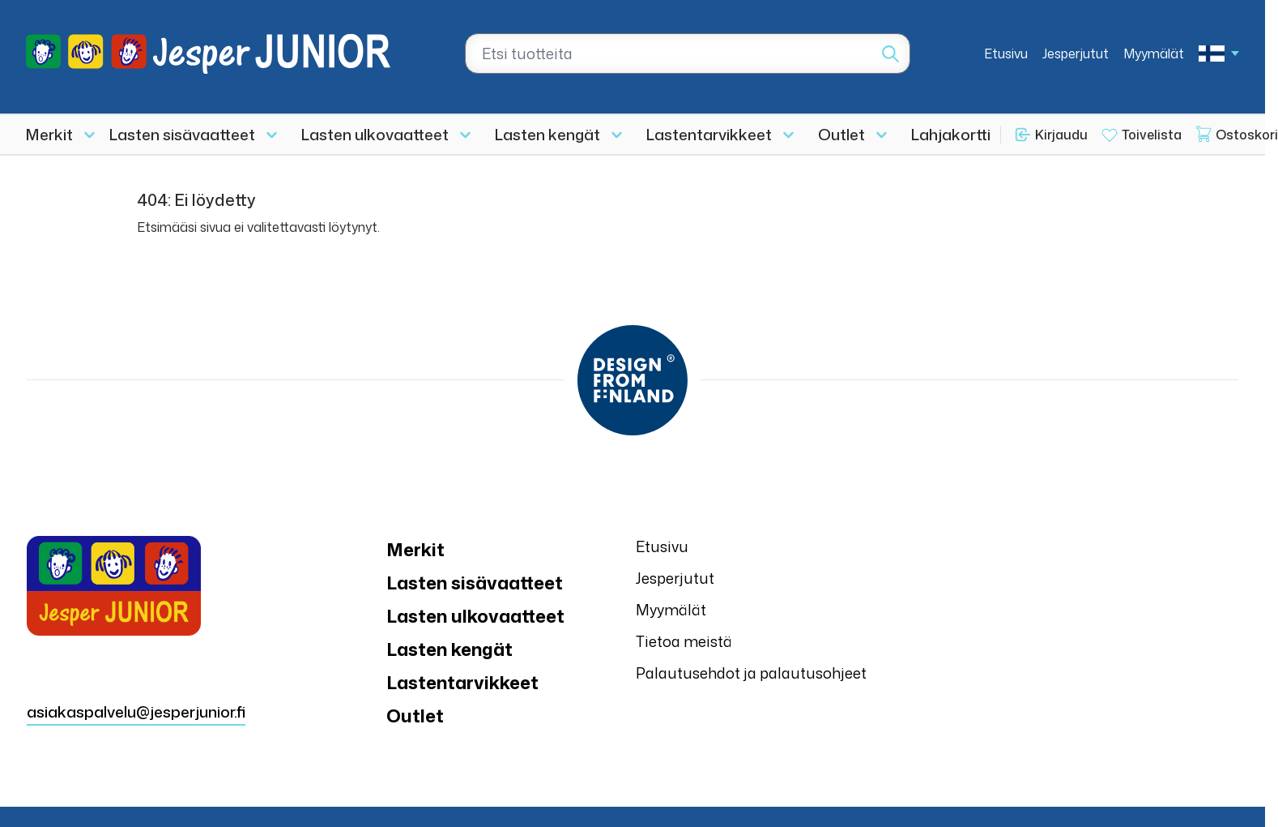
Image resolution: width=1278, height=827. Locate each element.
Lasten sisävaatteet (182, 134)
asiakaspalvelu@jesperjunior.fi (136, 711)
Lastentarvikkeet (709, 134)
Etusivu (1006, 53)
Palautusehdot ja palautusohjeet (751, 672)
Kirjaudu (1061, 135)
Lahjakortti (950, 134)
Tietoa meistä (684, 641)
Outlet (841, 134)
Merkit (49, 134)
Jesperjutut (1075, 53)
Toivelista (1152, 135)
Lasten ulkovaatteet (375, 134)
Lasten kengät (547, 134)
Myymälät (1153, 53)
